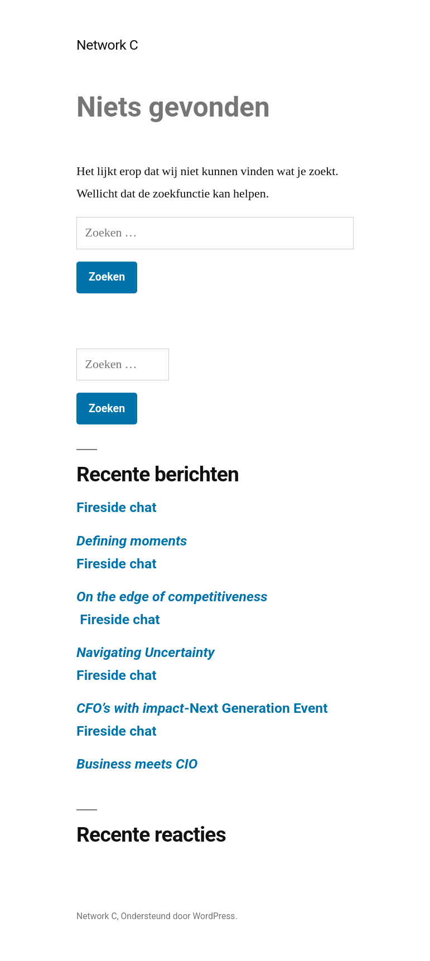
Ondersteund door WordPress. (179, 916)
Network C (107, 45)
